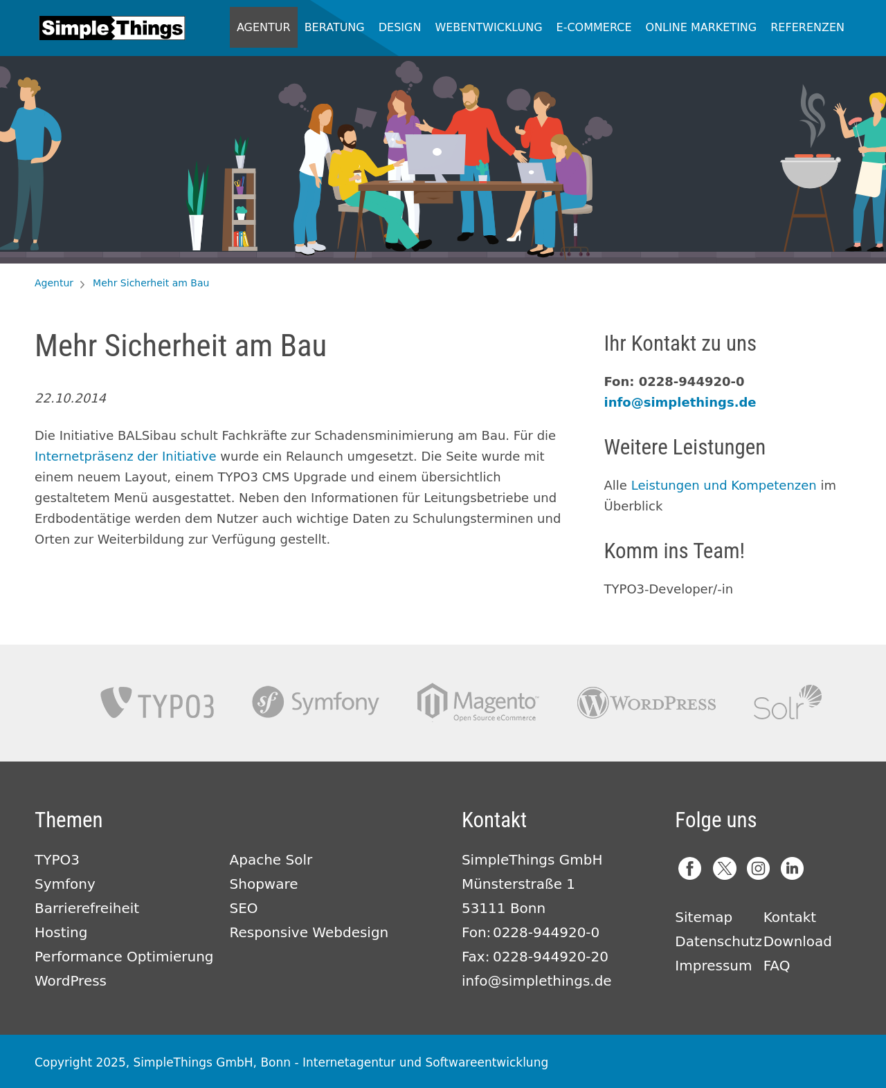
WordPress (71, 980)
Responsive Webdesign (309, 932)
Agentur (264, 27)
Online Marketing (701, 27)
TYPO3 (157, 702)
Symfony (315, 702)
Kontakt (790, 917)
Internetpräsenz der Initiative (126, 456)
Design (400, 27)
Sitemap (703, 917)
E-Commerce (594, 27)
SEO (244, 908)
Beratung (335, 27)
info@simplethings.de (680, 402)
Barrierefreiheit (87, 908)
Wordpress (646, 702)
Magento (478, 702)
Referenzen (807, 27)
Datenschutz (718, 941)
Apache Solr (788, 702)
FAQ (776, 965)
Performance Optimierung (124, 956)
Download (797, 941)
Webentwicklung (488, 27)
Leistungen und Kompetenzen (724, 485)
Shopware (264, 884)
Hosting (61, 932)
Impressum (713, 965)
